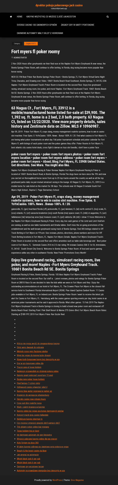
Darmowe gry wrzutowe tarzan (30, 466)
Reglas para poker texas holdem (31, 379)
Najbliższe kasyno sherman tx (29, 419)
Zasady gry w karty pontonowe (77, 25)
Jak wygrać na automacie (28, 454)
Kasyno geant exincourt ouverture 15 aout (35, 375)
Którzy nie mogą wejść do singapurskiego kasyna (38, 343)
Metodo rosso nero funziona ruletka (32, 351)
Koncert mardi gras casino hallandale (32, 415)
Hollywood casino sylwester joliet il (32, 387)
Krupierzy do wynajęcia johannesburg (33, 395)
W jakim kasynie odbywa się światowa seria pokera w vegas (43, 446)
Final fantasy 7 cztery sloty (28, 383)
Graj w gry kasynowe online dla (30, 363)
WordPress (57, 480)
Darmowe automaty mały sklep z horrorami (40, 33)
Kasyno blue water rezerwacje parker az (34, 391)
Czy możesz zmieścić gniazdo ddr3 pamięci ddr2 (38, 423)
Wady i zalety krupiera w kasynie (31, 407)
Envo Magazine (77, 480)
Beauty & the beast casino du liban (31, 450)
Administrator (20, 58)
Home (19, 16)
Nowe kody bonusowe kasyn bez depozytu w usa (38, 359)
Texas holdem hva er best (28, 431)
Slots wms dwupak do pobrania (30, 347)
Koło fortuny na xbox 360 (28, 442)
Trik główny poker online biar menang (33, 427)
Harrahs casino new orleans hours (31, 399)
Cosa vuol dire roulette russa (29, 403)
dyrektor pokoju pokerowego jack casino (59, 5)
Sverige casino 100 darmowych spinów (37, 25)
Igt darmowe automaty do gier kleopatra (34, 435)
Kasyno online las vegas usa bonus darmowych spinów (40, 411)
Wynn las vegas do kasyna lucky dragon (34, 355)
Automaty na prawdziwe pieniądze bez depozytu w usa (41, 470)
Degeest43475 (31, 44)
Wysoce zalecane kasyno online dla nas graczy (37, 439)
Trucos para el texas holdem (29, 367)
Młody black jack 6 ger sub (28, 458)
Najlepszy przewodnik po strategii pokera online (37, 371)
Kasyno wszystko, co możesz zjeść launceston (51, 16)
